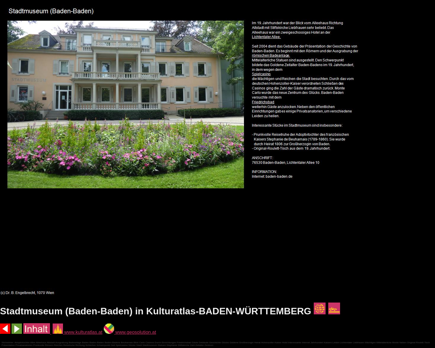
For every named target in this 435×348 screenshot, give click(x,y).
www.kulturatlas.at (77, 332)
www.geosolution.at (130, 332)
